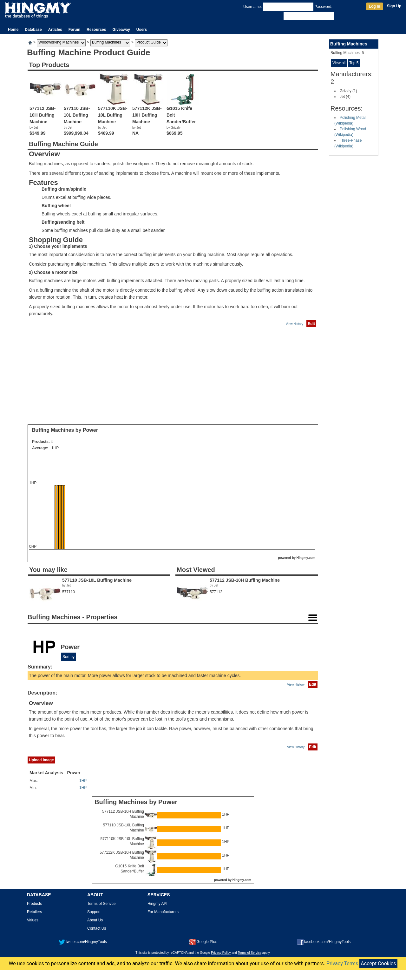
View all (338, 63)
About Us (95, 920)
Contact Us (96, 928)
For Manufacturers (163, 912)
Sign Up (394, 6)
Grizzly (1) (348, 91)
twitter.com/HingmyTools (83, 941)
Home (13, 29)
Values (32, 920)
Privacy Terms (342, 963)
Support (94, 912)
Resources (96, 29)
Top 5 (353, 63)
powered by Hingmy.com (296, 558)
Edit (311, 324)
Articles (55, 29)
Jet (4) (345, 96)
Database (33, 29)
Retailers (34, 912)
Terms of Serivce (101, 903)
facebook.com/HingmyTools (324, 941)
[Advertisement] (173, 376)
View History (294, 324)
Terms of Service (249, 952)
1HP (55, 448)
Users (141, 29)
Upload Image (41, 760)
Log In (374, 6)
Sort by (68, 657)
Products (34, 903)
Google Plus (203, 941)
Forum (74, 29)
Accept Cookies (378, 963)
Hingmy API (157, 903)
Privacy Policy (221, 952)
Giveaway (121, 29)
